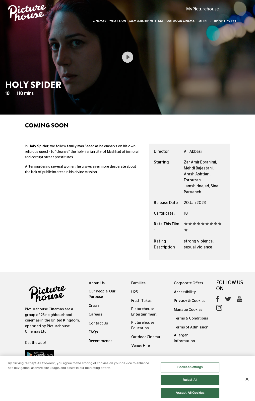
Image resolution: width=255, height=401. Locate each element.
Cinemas (99, 21)
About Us (97, 283)
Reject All (190, 383)
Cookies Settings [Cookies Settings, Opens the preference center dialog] (190, 370)
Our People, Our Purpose (102, 294)
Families (138, 283)
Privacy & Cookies (189, 301)
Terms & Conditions (191, 318)
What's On (117, 21)
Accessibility (185, 292)
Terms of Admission (191, 327)
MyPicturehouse (202, 9)
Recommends (100, 341)
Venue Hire (140, 346)
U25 (134, 292)
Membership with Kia (146, 21)
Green (94, 306)
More (204, 21)
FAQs (93, 332)
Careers (95, 314)
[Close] (247, 382)
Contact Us (98, 323)
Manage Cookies (188, 310)
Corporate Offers (188, 283)
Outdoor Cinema (180, 21)
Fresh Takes (141, 301)
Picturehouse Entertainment (144, 312)
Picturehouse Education (142, 325)
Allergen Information (184, 338)
